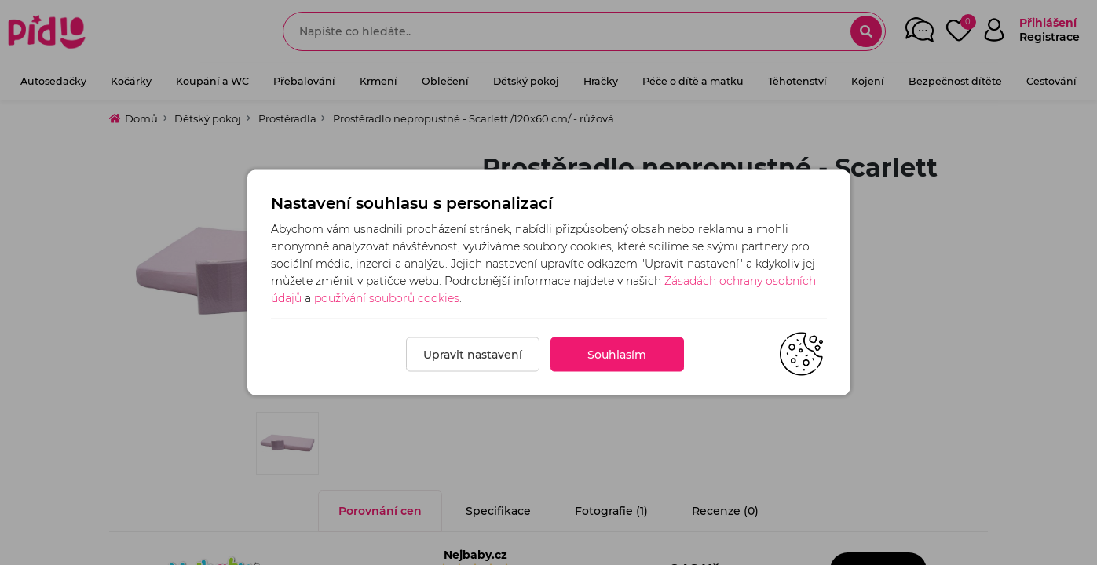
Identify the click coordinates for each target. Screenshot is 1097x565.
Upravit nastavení (472, 355)
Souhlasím (616, 355)
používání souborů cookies (386, 298)
